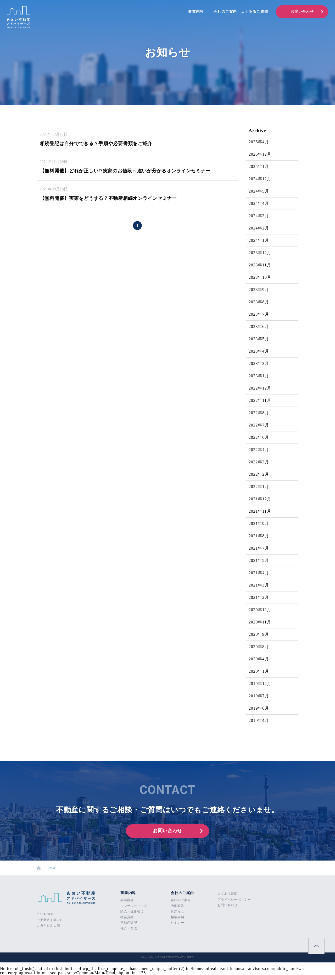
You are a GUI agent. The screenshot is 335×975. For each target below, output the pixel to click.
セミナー (177, 922)
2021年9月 (259, 523)
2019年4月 (259, 720)
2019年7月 (259, 696)
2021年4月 (259, 573)
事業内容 (196, 12)
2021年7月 (259, 548)
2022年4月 (259, 449)
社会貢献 (127, 917)
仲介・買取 (128, 928)
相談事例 (177, 917)
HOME (48, 868)
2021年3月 (259, 585)
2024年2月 (259, 228)
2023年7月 (259, 314)
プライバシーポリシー (234, 899)
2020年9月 (259, 634)
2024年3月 (259, 215)
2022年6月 (259, 437)
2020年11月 (260, 622)
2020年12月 (260, 609)
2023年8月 (259, 302)
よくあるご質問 (254, 12)
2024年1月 (259, 240)
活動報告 (177, 906)
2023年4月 (259, 351)
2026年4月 (259, 142)
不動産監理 (128, 922)
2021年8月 (259, 536)
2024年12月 (260, 179)
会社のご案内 (225, 12)
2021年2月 (259, 597)
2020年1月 (259, 671)
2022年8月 (259, 412)
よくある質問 (227, 894)
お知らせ (177, 911)
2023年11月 (260, 265)
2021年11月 (260, 511)
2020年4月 (259, 659)
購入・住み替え (132, 911)
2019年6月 (259, 708)
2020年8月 (259, 646)
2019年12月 (260, 683)
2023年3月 (259, 363)
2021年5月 (259, 560)
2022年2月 (259, 474)
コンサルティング (133, 906)
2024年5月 (259, 191)
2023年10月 (260, 277)
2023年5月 (259, 339)
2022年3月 (259, 462)
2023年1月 (259, 376)
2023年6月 (259, 326)
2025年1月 (259, 166)
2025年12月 (260, 154)
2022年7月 (259, 425)
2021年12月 (260, 499)
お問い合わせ (302, 12)
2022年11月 (260, 400)
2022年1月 (259, 486)
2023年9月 (259, 289)
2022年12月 (260, 388)
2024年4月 (259, 203)
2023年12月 (260, 252)
